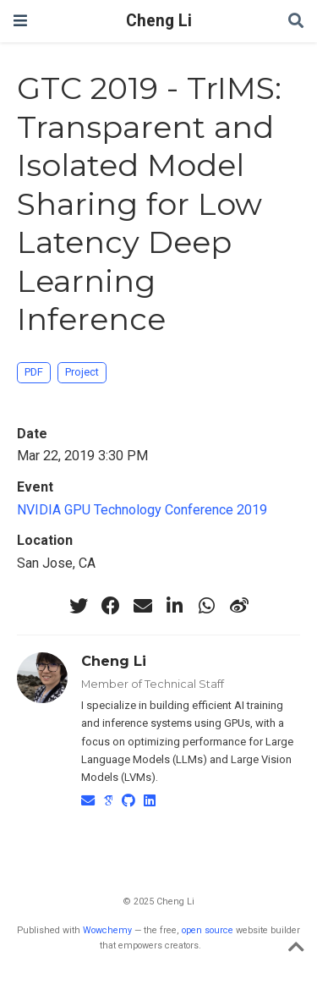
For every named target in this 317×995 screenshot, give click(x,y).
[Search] (295, 21)
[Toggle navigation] (20, 20)
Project (82, 372)
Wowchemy (107, 930)
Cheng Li (159, 20)
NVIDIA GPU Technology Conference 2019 (142, 510)
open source (207, 930)
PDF (34, 372)
